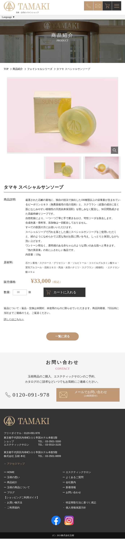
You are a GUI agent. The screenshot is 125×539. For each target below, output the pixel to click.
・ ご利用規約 (12, 507)
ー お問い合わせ (71, 492)
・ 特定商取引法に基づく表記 (79, 502)
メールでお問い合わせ (91, 393)
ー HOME (9, 472)
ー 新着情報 (69, 487)
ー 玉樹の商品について (17, 487)
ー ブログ (9, 492)
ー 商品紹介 (10, 482)
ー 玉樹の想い (12, 477)
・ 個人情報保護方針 (74, 507)
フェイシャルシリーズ (39, 69)
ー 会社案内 (69, 482)
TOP (6, 69)
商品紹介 (18, 69)
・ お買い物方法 (13, 502)
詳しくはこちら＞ (14, 319)
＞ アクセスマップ (14, 464)
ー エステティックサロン (76, 472)
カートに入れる (66, 292)
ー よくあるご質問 (72, 477)
